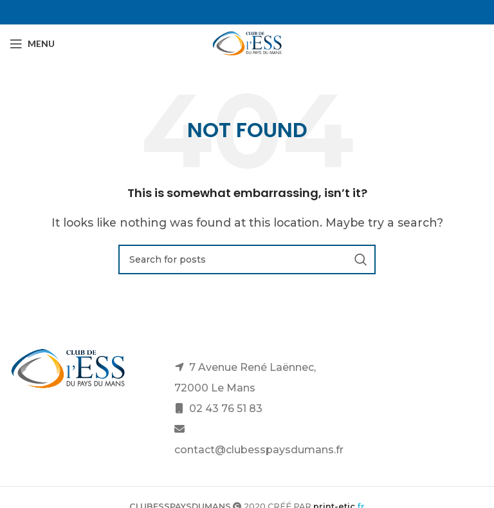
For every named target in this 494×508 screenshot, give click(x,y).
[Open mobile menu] (32, 44)
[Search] (247, 259)
